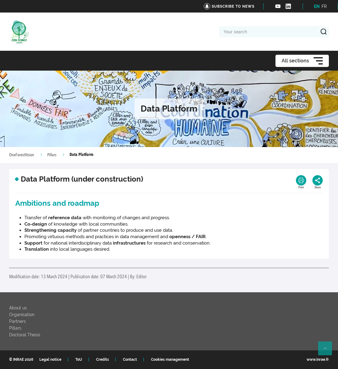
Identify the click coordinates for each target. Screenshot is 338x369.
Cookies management (170, 359)
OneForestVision (21, 155)
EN (317, 6)
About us (18, 307)
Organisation (21, 314)
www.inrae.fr (318, 359)
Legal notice (50, 359)
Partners (17, 321)
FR (324, 6)
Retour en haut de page (327, 351)
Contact (130, 359)
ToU (78, 359)
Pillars (51, 155)
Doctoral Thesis (24, 334)
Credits (102, 359)
